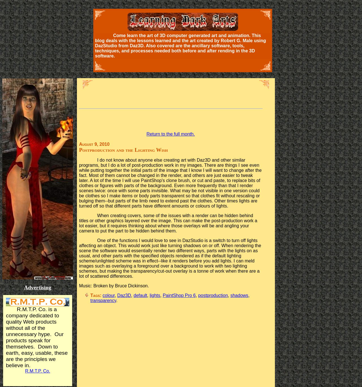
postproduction (213, 295)
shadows (239, 295)
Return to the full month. (170, 134)
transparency (103, 300)
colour (109, 295)
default (140, 295)
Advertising (37, 287)
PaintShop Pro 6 (179, 295)
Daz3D (124, 295)
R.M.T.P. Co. (37, 371)
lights (155, 295)
